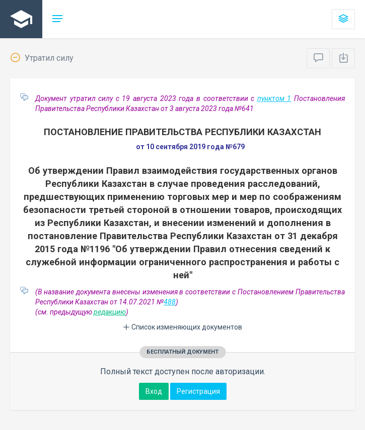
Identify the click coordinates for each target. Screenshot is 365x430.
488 (170, 302)
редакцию (110, 312)
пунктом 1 (274, 98)
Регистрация (198, 391)
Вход (153, 391)
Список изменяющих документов (182, 327)
